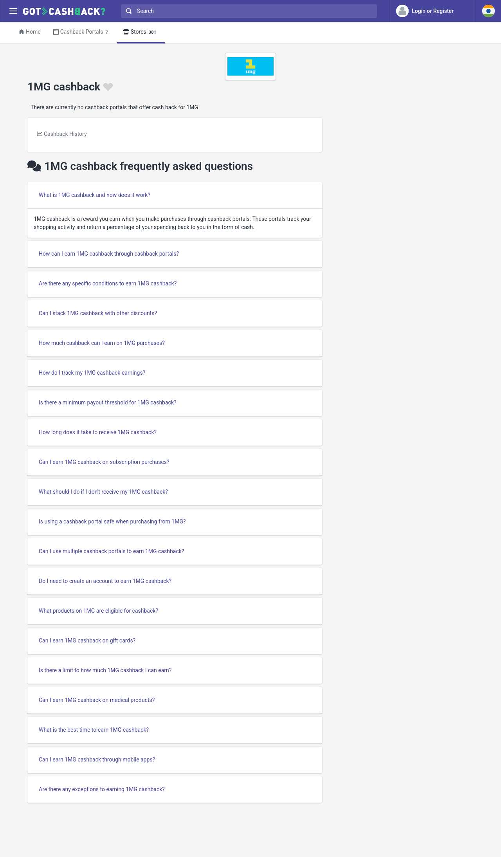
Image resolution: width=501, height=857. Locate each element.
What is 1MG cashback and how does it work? (94, 195)
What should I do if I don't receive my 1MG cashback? (103, 492)
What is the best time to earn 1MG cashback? (94, 730)
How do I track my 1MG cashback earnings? (92, 373)
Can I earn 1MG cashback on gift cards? (87, 640)
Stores (141, 32)
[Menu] (13, 11)
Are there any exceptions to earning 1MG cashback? (102, 789)
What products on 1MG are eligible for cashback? (98, 611)
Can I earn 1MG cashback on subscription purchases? (104, 462)
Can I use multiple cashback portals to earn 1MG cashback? (111, 551)
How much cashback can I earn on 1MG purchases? (102, 343)
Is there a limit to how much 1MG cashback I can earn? (105, 670)
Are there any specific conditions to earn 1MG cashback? (108, 283)
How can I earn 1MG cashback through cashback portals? (109, 254)
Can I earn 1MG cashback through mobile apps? (97, 759)
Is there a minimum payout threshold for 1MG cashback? (108, 402)
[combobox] (247, 11)
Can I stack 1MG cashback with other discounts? (98, 313)
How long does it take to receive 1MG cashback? (98, 432)
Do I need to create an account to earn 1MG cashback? (105, 581)
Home (30, 32)
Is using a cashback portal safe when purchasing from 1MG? (112, 521)
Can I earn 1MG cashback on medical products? (97, 700)
